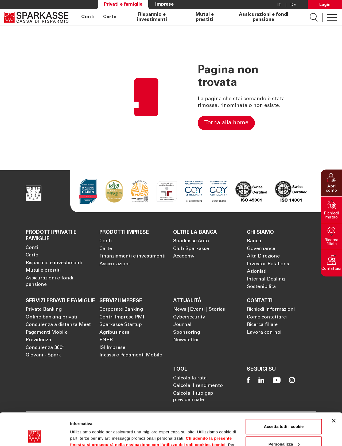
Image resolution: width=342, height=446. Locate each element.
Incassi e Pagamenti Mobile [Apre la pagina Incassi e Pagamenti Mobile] (130, 355)
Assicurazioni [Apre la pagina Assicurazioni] (114, 264)
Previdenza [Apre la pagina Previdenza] (38, 340)
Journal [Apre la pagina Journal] (182, 324)
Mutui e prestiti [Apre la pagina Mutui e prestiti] (205, 17)
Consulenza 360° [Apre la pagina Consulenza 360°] (45, 347)
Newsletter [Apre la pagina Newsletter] (186, 340)
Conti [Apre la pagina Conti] (88, 17)
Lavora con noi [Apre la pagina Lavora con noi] (264, 332)
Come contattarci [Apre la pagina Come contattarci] (267, 317)
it (279, 5)
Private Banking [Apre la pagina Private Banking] (44, 309)
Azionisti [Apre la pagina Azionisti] (256, 271)
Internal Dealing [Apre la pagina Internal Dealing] (266, 279)
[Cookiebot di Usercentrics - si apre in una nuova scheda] (34, 436)
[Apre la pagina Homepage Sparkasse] (36, 17)
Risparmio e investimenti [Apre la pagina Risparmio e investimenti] (152, 17)
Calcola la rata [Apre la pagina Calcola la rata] (190, 378)
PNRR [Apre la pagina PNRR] (106, 340)
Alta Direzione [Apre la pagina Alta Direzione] (263, 256)
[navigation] (189, 17)
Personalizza (284, 413)
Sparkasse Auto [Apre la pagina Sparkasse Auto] (191, 241)
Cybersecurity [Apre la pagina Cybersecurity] (189, 317)
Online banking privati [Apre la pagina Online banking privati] (51, 317)
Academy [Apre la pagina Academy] (184, 256)
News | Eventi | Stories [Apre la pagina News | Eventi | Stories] (199, 309)
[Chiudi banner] (334, 390)
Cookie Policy (219, 420)
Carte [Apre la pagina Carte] (109, 17)
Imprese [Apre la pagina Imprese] (164, 4)
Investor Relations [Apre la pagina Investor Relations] (268, 264)
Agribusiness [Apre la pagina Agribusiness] (114, 332)
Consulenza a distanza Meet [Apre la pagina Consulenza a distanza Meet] (58, 324)
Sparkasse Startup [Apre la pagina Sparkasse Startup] (120, 324)
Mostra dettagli (84, 435)
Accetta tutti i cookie (284, 396)
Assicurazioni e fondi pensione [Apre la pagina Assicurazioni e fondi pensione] (263, 17)
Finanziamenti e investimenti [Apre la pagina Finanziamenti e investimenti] (132, 256)
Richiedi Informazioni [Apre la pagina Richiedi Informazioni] (271, 309)
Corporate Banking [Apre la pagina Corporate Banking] (121, 309)
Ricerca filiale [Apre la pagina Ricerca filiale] (262, 324)
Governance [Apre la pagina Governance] (261, 249)
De (293, 5)
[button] (331, 183)
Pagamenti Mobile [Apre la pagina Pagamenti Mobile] (47, 332)
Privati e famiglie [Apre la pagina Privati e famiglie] (123, 4)
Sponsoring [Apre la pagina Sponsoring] (186, 332)
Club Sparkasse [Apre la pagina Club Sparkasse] (191, 249)
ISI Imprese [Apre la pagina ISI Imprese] (112, 347)
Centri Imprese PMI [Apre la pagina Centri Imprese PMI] (121, 317)
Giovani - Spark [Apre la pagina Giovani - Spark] (43, 355)
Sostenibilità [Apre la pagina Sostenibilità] (261, 286)
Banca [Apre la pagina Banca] (254, 241)
